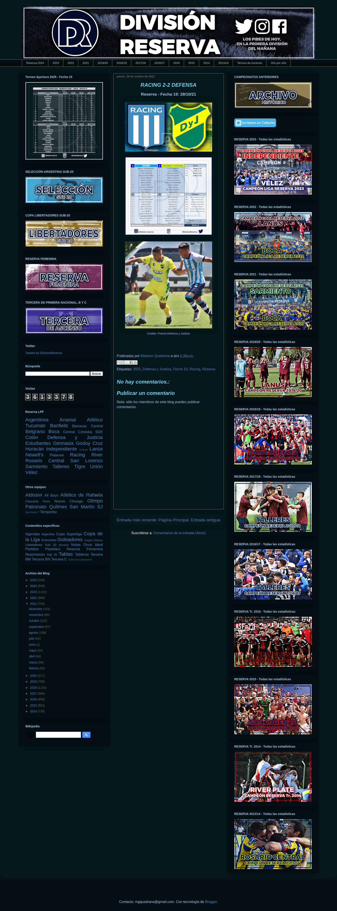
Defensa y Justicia (157, 369)
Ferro (46, 501)
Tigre (79, 466)
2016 (176, 63)
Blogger (211, 902)
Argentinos (37, 419)
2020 (34, 675)
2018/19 (122, 63)
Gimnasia (63, 443)
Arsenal (67, 419)
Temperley (48, 512)
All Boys (51, 495)
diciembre (36, 609)
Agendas (32, 534)
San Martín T (32, 512)
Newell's (34, 454)
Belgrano (35, 431)
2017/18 (141, 63)
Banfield (59, 425)
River (97, 454)
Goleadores (70, 539)
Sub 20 (52, 554)
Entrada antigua (205, 520)
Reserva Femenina (85, 549)
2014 (206, 63)
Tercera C (59, 559)
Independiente (61, 449)
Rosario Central (44, 460)
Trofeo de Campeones (80, 559)
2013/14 (223, 63)
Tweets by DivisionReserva (43, 353)
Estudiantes (38, 443)
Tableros (82, 554)
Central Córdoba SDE (83, 432)
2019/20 (103, 63)
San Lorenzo (86, 460)
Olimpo (95, 501)
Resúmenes (35, 554)
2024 (34, 586)
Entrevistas (48, 540)
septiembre (37, 626)
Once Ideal (93, 545)
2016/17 (159, 63)
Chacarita (32, 501)
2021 (86, 63)
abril (32, 656)
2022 (71, 63)
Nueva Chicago (68, 501)
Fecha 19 (180, 369)
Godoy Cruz (89, 443)
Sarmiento (36, 466)
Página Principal (174, 520)
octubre (34, 620)
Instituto (83, 449)
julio (32, 638)
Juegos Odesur (93, 540)
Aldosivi (33, 495)
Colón (31, 437)
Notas (76, 545)
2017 (34, 693)
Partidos (32, 549)
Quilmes (58, 506)
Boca (54, 431)
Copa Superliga (69, 534)
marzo (33, 662)
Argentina (48, 534)
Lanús (96, 449)
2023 (56, 63)
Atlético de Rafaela (81, 495)
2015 (191, 63)
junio (32, 644)
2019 (34, 681)
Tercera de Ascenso (249, 63)
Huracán (34, 449)
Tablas (66, 554)
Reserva (208, 369)
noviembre (36, 615)
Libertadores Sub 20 (40, 545)
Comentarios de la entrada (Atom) (179, 533)
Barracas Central (87, 426)
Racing (194, 369)
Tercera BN (41, 559)
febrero (34, 668)
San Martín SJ (86, 506)
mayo (33, 650)
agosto (34, 632)
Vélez (31, 472)
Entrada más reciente (136, 520)
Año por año (278, 63)
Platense (57, 455)
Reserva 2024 (35, 63)
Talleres (60, 466)
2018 (34, 687)
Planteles (52, 549)
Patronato (36, 506)
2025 (34, 580)
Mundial (64, 545)
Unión (96, 466)
